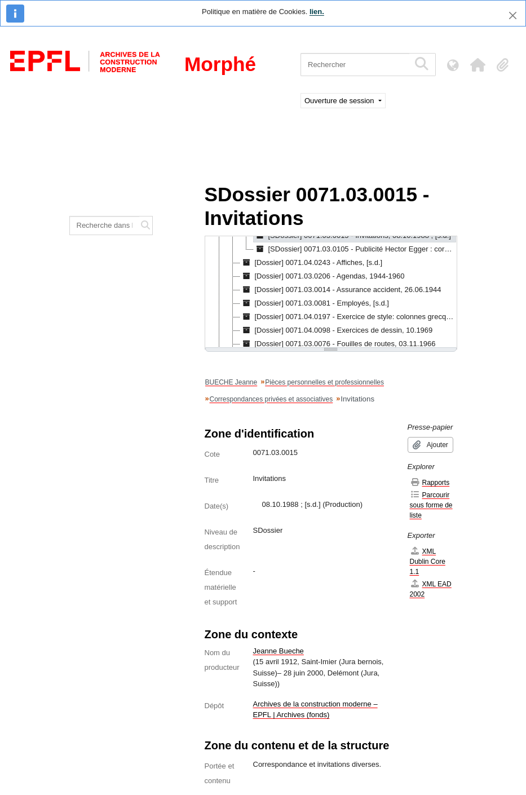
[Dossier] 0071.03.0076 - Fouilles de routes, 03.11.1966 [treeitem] (338, 344)
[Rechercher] (354, 64)
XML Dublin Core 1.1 (427, 561)
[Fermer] (512, 15)
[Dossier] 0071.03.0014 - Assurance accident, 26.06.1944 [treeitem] (340, 290)
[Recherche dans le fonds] (104, 226)
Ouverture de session (340, 100)
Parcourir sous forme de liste (431, 505)
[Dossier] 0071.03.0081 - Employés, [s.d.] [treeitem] (314, 303)
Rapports (430, 482)
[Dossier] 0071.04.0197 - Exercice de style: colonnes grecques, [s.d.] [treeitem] (348, 317)
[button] (477, 65)
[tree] (331, 292)
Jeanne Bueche (278, 651)
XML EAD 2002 (431, 589)
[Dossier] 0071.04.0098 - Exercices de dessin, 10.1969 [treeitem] (336, 330)
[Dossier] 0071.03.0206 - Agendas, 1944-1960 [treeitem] (322, 276)
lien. (317, 11)
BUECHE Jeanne (231, 382)
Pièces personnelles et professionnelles (324, 382)
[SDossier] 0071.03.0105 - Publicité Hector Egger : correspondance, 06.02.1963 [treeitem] (355, 249)
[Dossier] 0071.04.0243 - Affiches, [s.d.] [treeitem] (311, 263)
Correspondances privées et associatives (271, 399)
